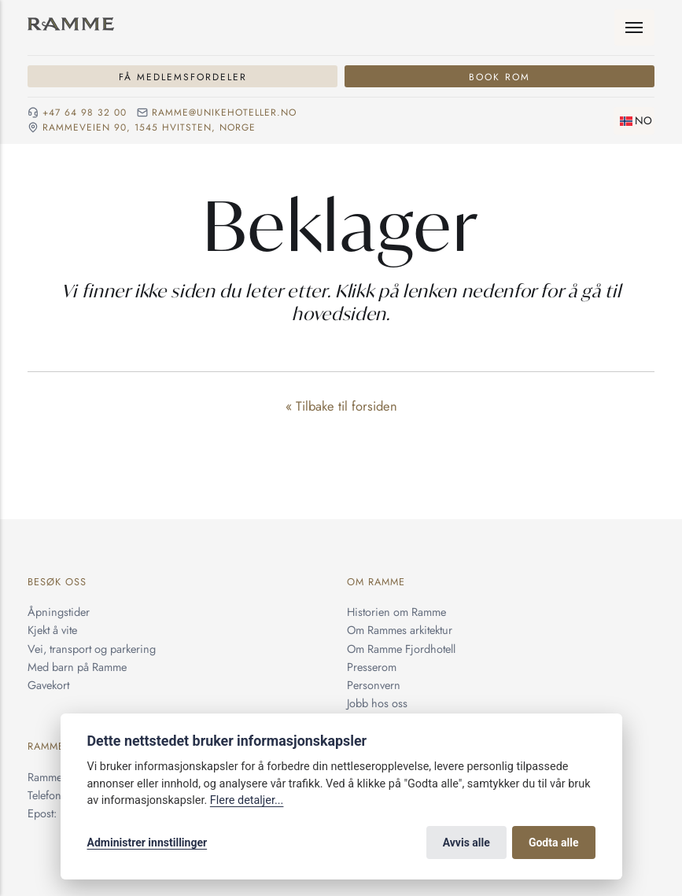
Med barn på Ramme (77, 666)
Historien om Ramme (396, 611)
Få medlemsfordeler (183, 76)
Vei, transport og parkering (92, 648)
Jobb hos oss (377, 703)
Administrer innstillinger (147, 842)
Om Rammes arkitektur (399, 629)
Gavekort (48, 685)
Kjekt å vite (52, 629)
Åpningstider (59, 611)
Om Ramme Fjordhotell (401, 648)
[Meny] (634, 27)
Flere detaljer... (247, 800)
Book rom (499, 76)
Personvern (373, 685)
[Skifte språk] (634, 121)
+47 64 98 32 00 (84, 113)
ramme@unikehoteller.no (224, 113)
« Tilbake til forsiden (341, 405)
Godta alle (554, 842)
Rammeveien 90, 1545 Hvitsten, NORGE (149, 128)
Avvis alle (466, 842)
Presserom (371, 666)
